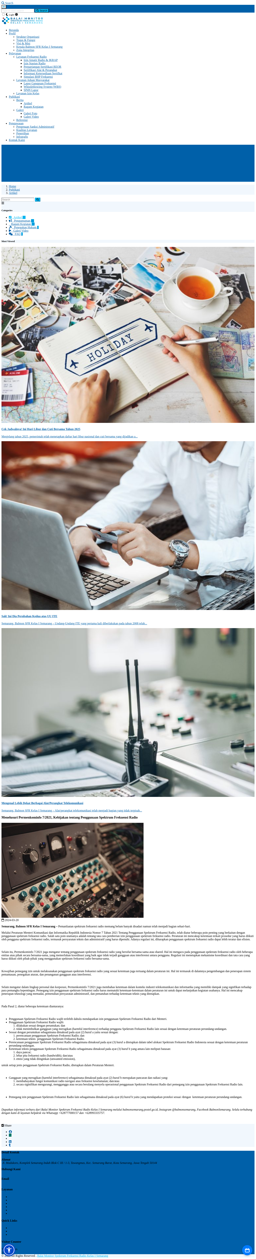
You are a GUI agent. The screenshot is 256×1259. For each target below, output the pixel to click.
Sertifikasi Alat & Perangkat (40, 70)
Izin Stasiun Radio (35, 63)
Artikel (28, 103)
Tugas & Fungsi (25, 40)
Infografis (22, 136)
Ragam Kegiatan (33, 106)
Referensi (22, 120)
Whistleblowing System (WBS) (42, 86)
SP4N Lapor (31, 90)
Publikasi (14, 96)
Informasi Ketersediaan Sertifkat (43, 73)
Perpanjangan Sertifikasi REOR (42, 66)
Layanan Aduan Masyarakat (32, 80)
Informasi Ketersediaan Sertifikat (28, 1213)
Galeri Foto (30, 113)
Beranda (14, 30)
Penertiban (22, 133)
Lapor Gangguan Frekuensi (40, 83)
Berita (19, 100)
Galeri (20, 110)
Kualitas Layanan (26, 130)
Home (12, 186)
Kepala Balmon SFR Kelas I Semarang (39, 46)
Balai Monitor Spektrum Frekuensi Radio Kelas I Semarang (72, 1255)
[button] (9, 1250)
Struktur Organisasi (27, 36)
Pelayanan (15, 53)
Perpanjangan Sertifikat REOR (27, 1203)
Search (41, 10)
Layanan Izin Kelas (27, 93)
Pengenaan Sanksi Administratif (35, 126)
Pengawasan (16, 123)
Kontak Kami (17, 140)
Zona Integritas (25, 50)
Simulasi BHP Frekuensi (38, 76)
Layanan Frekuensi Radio (31, 56)
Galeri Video (31, 116)
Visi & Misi (23, 43)
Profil (12, 33)
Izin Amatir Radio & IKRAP (41, 60)
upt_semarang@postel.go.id (18, 1182)
